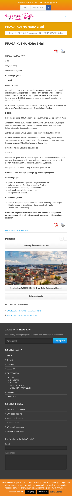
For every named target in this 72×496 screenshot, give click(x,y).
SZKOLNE (14, 383)
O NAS (10, 360)
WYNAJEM (11, 397)
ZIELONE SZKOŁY (18, 385)
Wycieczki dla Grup (15, 418)
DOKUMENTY (38, 8)
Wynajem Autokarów (15, 431)
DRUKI (25, 8)
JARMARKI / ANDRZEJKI (20, 388)
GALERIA (11, 369)
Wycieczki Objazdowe (16, 409)
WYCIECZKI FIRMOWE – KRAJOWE (22, 315)
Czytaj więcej (56, 492)
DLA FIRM (14, 380)
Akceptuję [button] (30, 492)
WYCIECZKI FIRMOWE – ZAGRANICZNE (24, 311)
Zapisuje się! (60, 341)
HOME (9, 356)
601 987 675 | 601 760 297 (26, 2)
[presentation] (25, 477)
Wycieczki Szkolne (14, 414)
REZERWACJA (13, 373)
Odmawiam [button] (42, 492)
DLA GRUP (11, 378)
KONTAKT (11, 392)
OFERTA (10, 364)
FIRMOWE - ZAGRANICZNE (17, 230)
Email (36, 447)
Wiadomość (36, 461)
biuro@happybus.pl (48, 2)
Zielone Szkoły (13, 423)
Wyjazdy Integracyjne (15, 427)
